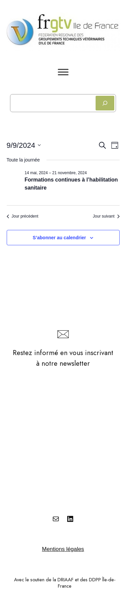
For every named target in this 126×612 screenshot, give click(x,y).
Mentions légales (63, 549)
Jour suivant (106, 216)
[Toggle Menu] (63, 72)
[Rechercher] (105, 103)
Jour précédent (22, 216)
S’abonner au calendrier (59, 237)
